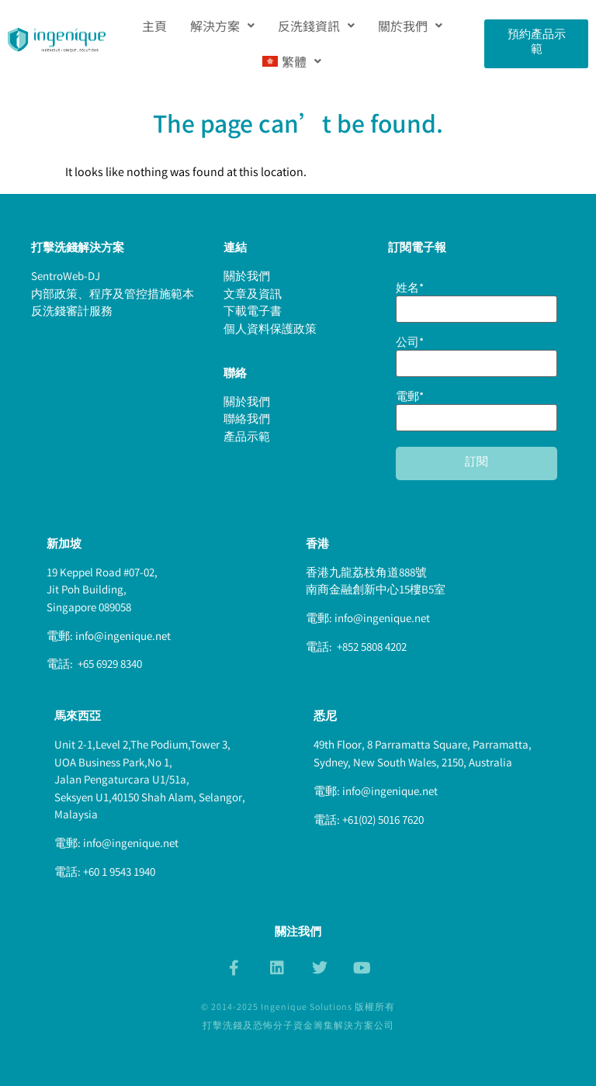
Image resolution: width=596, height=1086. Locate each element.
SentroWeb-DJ (65, 277)
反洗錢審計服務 (72, 312)
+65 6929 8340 (108, 665)
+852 (347, 648)
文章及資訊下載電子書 (253, 304)
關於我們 (410, 25)
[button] (222, 25)
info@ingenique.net (123, 637)
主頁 (154, 25)
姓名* (476, 301)
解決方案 (222, 25)
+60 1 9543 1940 (119, 873)
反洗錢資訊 (316, 25)
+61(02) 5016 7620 (383, 821)
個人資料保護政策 (270, 330)
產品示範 (247, 438)
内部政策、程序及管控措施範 (106, 295)
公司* (476, 355)
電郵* (476, 410)
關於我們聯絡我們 (247, 412)
